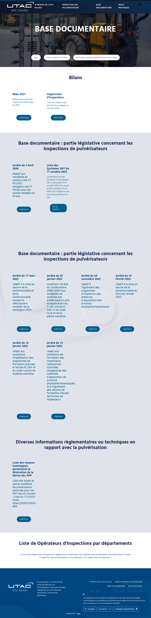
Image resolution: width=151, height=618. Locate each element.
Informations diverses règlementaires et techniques (96, 57)
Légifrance (24, 209)
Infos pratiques (123, 6)
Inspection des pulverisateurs (70, 6)
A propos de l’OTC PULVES (44, 6)
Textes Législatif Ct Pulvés (57, 57)
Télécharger (24, 117)
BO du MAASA (56, 208)
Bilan (36, 57)
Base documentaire (104, 6)
